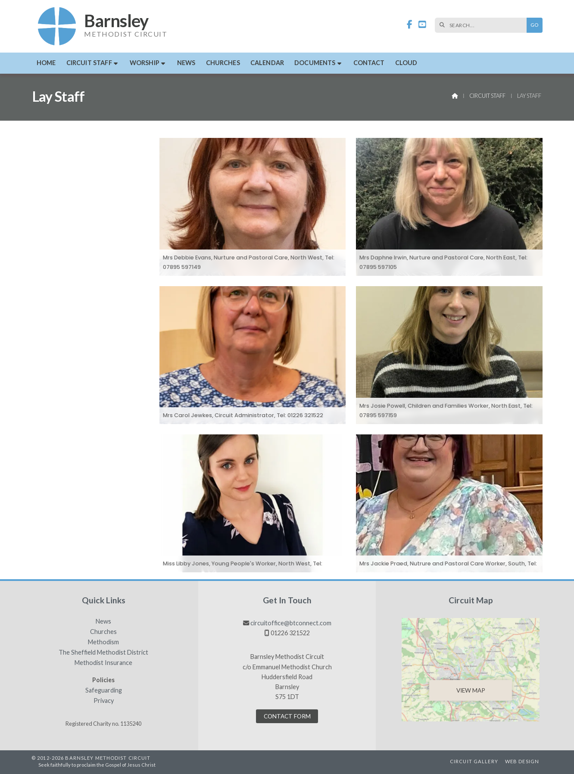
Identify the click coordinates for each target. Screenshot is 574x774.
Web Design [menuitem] (522, 761)
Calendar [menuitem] (267, 62)
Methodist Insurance (103, 662)
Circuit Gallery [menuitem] (474, 761)
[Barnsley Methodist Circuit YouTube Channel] (422, 25)
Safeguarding (103, 690)
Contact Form (287, 716)
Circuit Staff (487, 95)
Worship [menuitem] (144, 62)
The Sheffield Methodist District (103, 652)
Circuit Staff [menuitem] (89, 62)
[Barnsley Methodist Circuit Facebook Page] (409, 25)
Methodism (103, 642)
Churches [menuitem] (223, 62)
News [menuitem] (186, 62)
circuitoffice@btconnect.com (290, 623)
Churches (103, 631)
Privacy (104, 700)
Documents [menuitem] (314, 62)
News (103, 621)
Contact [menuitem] (369, 62)
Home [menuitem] (46, 62)
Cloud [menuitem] (406, 62)
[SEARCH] (483, 25)
